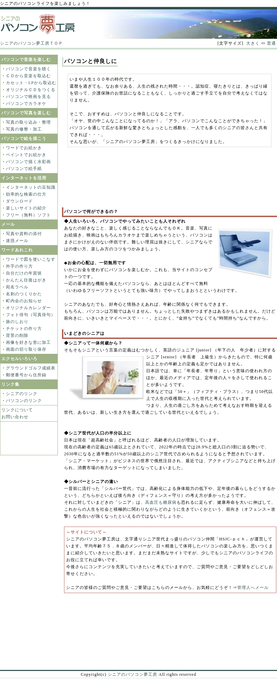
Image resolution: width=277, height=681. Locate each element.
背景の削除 (17, 335)
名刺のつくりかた (24, 294)
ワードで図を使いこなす (30, 259)
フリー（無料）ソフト (28, 215)
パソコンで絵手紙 (24, 168)
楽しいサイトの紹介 (26, 208)
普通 (271, 43)
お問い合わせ (14, 416)
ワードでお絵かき (24, 147)
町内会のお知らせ (24, 300)
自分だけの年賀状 (24, 273)
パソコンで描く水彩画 (28, 161)
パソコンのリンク (24, 400)
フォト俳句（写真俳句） (30, 314)
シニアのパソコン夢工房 (132, 674)
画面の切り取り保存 (26, 349)
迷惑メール (17, 240)
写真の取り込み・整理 (28, 122)
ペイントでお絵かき (26, 154)
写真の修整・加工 (24, 129)
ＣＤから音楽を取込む (28, 75)
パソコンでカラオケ (26, 103)
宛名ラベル (17, 287)
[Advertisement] (97, 181)
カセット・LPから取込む (31, 82)
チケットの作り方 (24, 328)
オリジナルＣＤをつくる (30, 89)
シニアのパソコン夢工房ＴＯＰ (31, 43)
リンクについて (17, 409)
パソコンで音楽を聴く (28, 68)
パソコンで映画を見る (28, 96)
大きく (253, 43)
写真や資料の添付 (24, 233)
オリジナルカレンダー (28, 307)
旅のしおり (17, 321)
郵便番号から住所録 (26, 375)
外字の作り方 (19, 266)
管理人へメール (253, 587)
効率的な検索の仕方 (26, 194)
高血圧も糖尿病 (161, 502)
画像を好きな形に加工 (28, 342)
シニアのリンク (21, 393)
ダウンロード (19, 201)
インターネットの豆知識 (30, 187)
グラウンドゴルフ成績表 (30, 368)
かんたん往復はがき (26, 280)
